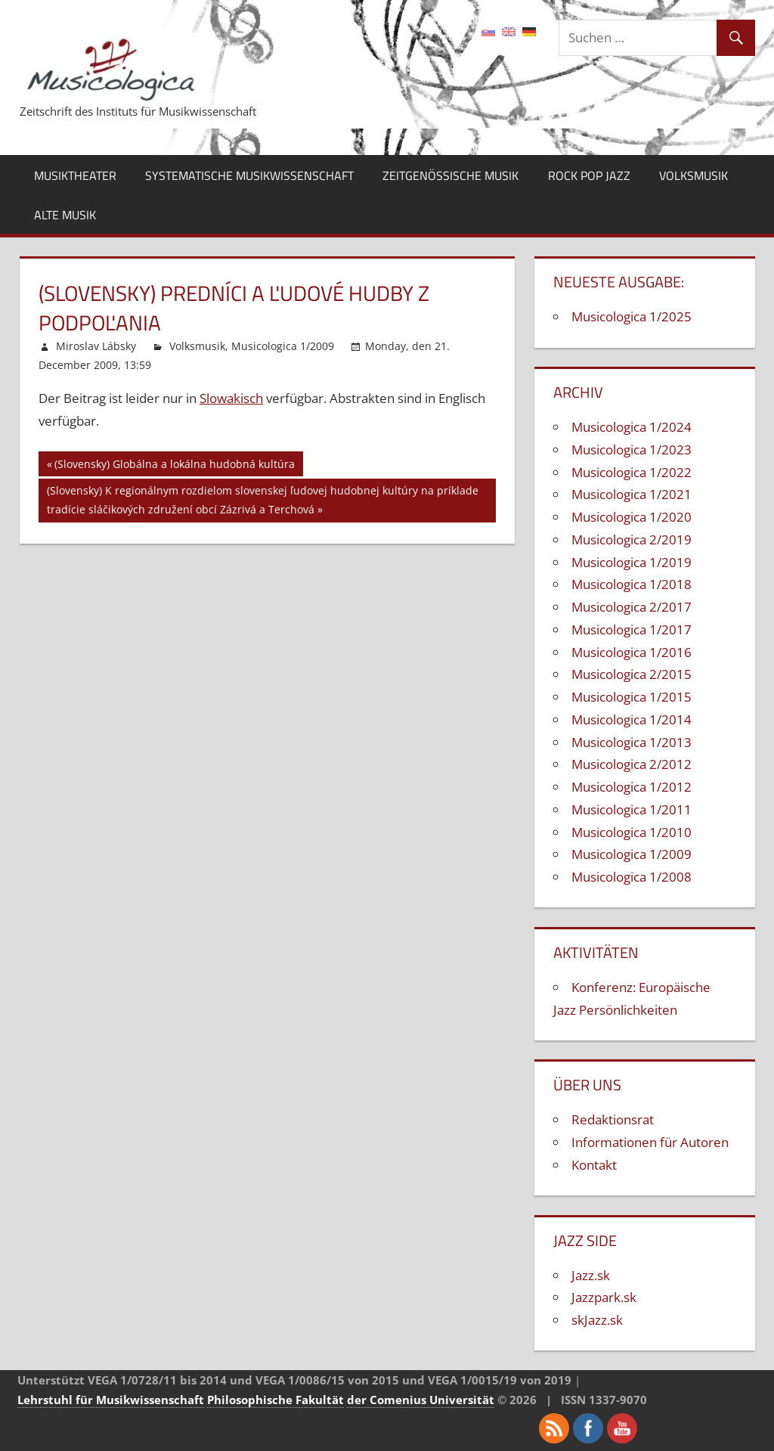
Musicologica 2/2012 (631, 764)
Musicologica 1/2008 (631, 876)
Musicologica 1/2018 (631, 584)
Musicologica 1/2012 (631, 786)
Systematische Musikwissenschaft (249, 175)
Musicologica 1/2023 (631, 449)
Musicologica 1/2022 (631, 472)
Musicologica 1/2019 (631, 562)
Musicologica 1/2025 (631, 316)
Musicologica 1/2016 (631, 652)
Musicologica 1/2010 (631, 832)
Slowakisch (231, 398)
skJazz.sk (597, 1320)
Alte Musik (65, 215)
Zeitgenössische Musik (450, 175)
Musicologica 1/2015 (631, 696)
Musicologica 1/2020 (631, 517)
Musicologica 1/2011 (631, 809)
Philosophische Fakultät (275, 1399)
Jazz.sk (590, 1275)
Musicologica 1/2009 (282, 346)
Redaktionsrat (612, 1119)
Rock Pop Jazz (589, 175)
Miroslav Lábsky (96, 346)
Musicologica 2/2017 (631, 606)
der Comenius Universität (420, 1399)
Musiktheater (75, 175)
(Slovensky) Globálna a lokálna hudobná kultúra (174, 466)
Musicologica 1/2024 (631, 427)
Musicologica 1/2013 (631, 742)
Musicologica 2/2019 (631, 539)
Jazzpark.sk (603, 1297)
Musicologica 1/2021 (631, 494)
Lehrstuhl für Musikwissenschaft (110, 1399)
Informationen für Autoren (650, 1142)
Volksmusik (693, 175)
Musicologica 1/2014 (631, 719)
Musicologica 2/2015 (631, 674)
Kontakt (594, 1165)
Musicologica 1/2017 (631, 629)
